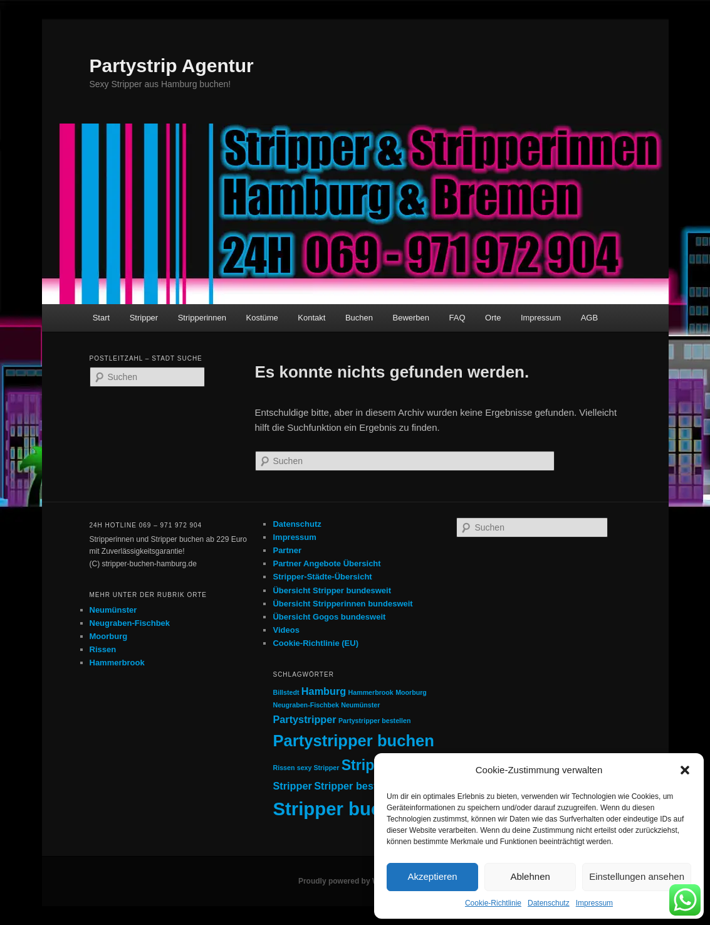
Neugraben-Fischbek (130, 623)
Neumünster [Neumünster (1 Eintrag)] (360, 705)
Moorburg (109, 636)
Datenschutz (549, 903)
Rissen (103, 649)
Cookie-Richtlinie (493, 903)
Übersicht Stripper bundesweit (332, 590)
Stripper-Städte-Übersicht (322, 576)
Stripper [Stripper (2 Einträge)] (292, 785)
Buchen (359, 317)
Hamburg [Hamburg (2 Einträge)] (323, 691)
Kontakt (311, 317)
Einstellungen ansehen (636, 876)
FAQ (457, 317)
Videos (286, 630)
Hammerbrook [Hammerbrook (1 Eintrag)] (371, 692)
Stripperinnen (202, 317)
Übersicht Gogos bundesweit (329, 616)
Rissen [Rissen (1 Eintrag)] (284, 767)
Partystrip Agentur (172, 65)
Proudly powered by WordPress (355, 881)
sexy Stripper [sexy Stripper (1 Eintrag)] (318, 767)
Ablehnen (530, 876)
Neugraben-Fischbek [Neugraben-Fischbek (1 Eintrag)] (305, 705)
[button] (685, 770)
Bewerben (411, 317)
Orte (493, 317)
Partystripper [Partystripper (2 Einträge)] (304, 719)
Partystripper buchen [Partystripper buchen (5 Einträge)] (353, 740)
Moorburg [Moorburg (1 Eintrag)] (411, 692)
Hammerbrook (117, 662)
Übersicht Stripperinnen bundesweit (342, 603)
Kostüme (262, 317)
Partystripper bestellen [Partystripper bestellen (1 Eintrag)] (374, 720)
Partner (287, 550)
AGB (589, 317)
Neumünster (113, 610)
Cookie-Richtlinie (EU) (315, 643)
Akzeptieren (432, 876)
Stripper (144, 317)
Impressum (594, 903)
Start (101, 317)
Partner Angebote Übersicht (326, 563)
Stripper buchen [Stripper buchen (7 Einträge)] (343, 808)
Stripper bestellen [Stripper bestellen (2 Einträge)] (357, 785)
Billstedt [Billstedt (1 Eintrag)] (286, 692)
